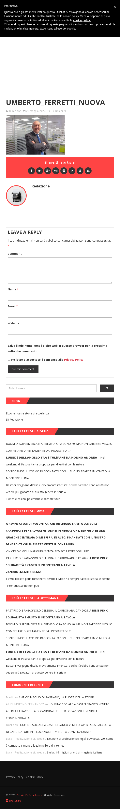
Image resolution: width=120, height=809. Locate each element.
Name (13, 289)
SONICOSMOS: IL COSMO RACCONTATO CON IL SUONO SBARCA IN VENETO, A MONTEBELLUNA (58, 474)
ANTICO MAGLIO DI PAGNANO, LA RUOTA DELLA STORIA (57, 697)
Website (14, 323)
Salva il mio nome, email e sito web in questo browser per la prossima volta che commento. (57, 348)
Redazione (14, 111)
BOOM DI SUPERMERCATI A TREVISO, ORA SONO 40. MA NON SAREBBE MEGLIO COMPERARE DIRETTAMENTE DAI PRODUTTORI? (59, 447)
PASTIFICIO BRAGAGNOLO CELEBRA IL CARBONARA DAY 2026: (57, 561)
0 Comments (58, 111)
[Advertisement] (60, 55)
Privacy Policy (73, 359)
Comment (15, 253)
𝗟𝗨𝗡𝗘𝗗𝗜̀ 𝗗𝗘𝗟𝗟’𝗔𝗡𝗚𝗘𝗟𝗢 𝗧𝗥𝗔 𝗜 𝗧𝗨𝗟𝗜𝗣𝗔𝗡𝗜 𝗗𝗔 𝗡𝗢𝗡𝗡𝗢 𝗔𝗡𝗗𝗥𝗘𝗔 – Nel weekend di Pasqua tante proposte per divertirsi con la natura (55, 461)
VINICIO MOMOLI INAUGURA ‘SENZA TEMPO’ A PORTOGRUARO (47, 551)
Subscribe (13, 800)
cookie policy (82, 20)
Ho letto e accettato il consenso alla (37, 359)
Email (13, 306)
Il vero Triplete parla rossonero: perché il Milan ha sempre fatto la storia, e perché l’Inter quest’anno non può (58, 582)
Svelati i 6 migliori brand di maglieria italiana (74, 752)
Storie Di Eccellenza (29, 795)
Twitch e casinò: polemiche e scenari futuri (33, 499)
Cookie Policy (34, 777)
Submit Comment (23, 369)
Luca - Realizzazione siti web (24, 738)
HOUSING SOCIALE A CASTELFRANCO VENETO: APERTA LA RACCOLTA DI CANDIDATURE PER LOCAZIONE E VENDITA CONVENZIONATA (58, 711)
